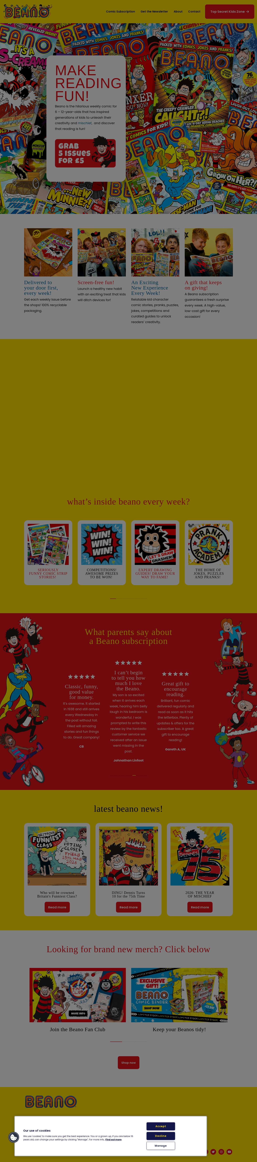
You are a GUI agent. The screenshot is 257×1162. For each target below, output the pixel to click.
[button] (13, 1137)
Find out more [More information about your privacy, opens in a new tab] (113, 1139)
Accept (160, 1126)
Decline (160, 1136)
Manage (161, 1146)
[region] (110, 1136)
